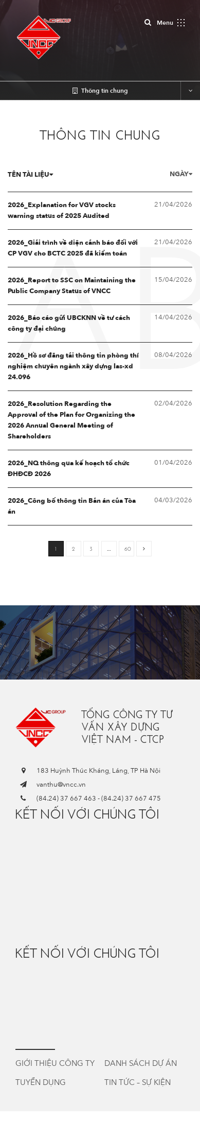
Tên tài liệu (30, 174)
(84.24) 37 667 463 (66, 798)
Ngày (181, 174)
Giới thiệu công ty (55, 1063)
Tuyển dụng (40, 1082)
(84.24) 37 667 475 (131, 798)
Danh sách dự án (140, 1063)
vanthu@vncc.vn (61, 784)
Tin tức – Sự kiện (137, 1082)
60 (127, 549)
